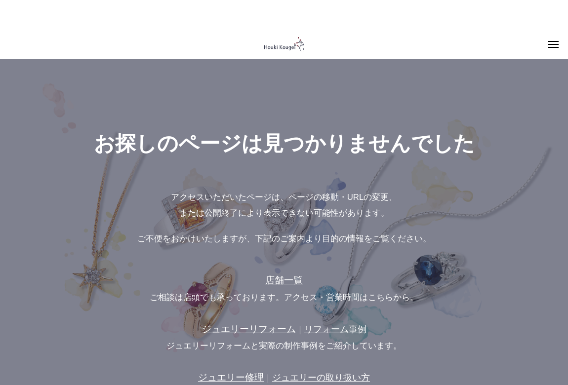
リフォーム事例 (335, 329)
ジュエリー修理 (231, 377)
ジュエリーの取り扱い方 (321, 378)
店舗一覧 (284, 280)
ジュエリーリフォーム (249, 329)
